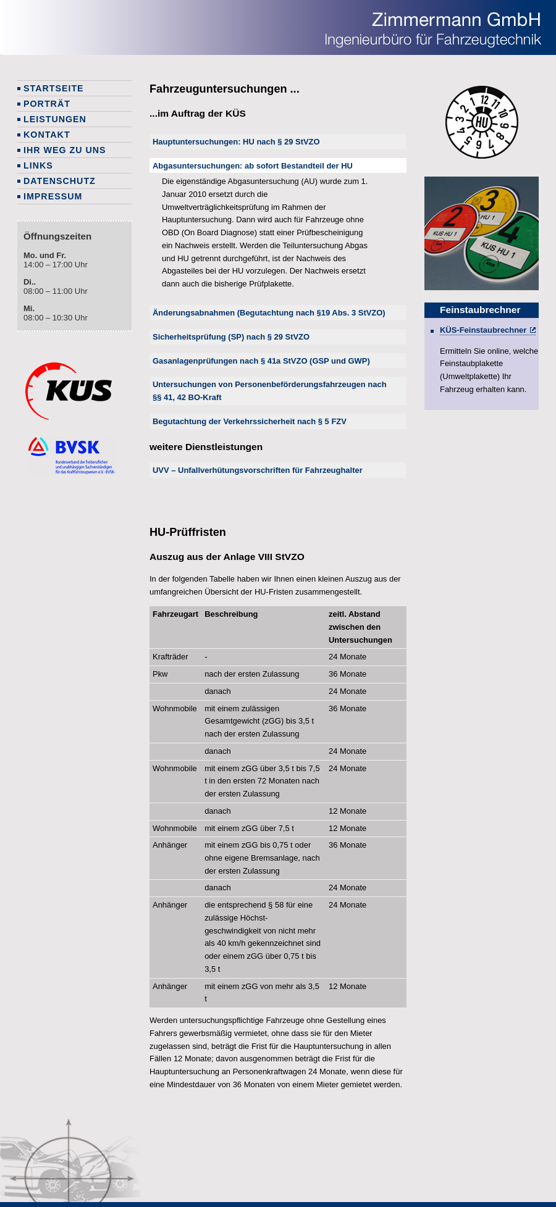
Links (38, 165)
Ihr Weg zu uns (64, 150)
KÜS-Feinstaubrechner (483, 330)
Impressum (52, 196)
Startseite (53, 88)
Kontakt (46, 135)
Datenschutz (59, 181)
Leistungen (54, 119)
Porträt (46, 104)
